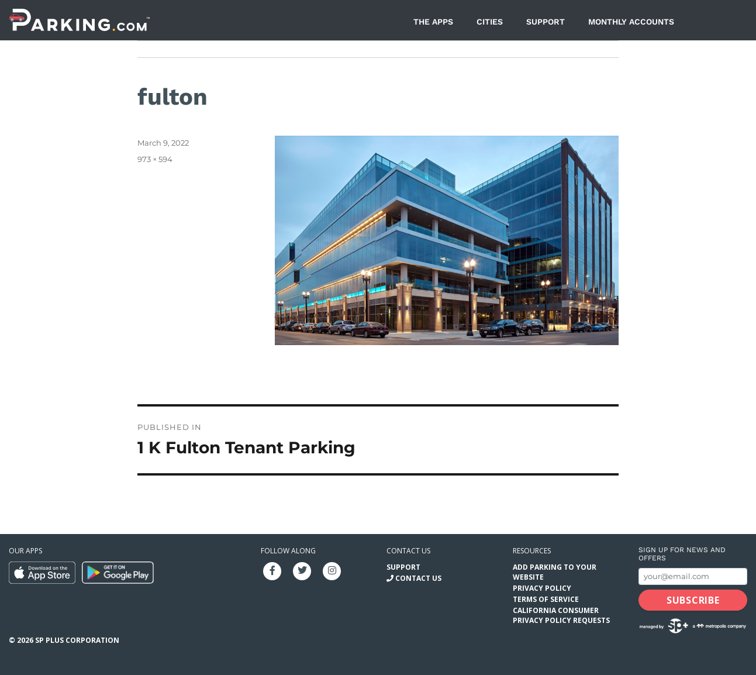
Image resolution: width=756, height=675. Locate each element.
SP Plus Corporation (77, 640)
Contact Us (418, 578)
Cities (490, 21)
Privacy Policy (542, 588)
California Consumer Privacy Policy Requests (561, 615)
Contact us (408, 551)
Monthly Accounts (631, 21)
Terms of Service (546, 599)
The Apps (433, 21)
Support (545, 21)
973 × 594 (154, 159)
